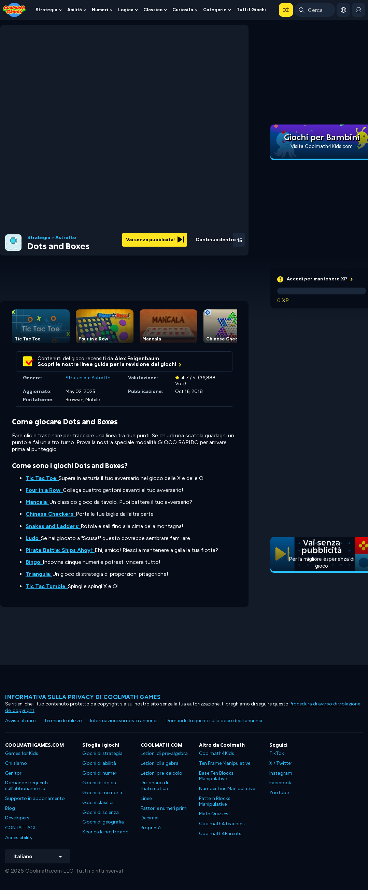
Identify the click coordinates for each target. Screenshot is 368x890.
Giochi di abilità (99, 763)
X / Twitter (280, 763)
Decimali (150, 818)
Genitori (14, 773)
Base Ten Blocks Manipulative (216, 776)
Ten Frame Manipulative (224, 763)
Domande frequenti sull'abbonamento (26, 785)
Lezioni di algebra (160, 763)
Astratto (65, 237)
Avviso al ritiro (20, 721)
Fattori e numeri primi (164, 808)
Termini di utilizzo (63, 721)
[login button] (358, 10)
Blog (10, 808)
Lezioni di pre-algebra (164, 753)
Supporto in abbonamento (35, 798)
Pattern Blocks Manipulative (214, 801)
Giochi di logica (99, 783)
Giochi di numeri (99, 773)
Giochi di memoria (102, 793)
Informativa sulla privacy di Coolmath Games (83, 697)
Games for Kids (21, 753)
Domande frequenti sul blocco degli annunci (214, 721)
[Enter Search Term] (314, 10)
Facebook (280, 783)
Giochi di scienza (100, 812)
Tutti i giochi (251, 9)
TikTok (276, 753)
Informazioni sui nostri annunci (123, 721)
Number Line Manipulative (227, 788)
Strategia (46, 9)
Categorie (215, 9)
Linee (146, 798)
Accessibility (18, 838)
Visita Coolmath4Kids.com (322, 146)
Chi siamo (16, 763)
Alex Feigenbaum (137, 358)
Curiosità (182, 9)
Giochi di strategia (102, 753)
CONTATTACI (20, 828)
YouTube (279, 793)
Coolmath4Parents (220, 833)
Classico (152, 9)
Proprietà (151, 828)
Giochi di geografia (103, 822)
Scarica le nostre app (105, 832)
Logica (125, 9)
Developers (17, 818)
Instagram (280, 773)
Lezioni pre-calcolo (161, 773)
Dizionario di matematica (154, 785)
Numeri (100, 9)
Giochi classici (97, 802)
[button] (286, 10)
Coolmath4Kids (216, 753)
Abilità (74, 9)
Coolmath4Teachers (222, 824)
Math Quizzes (213, 814)
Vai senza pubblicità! (155, 239)
